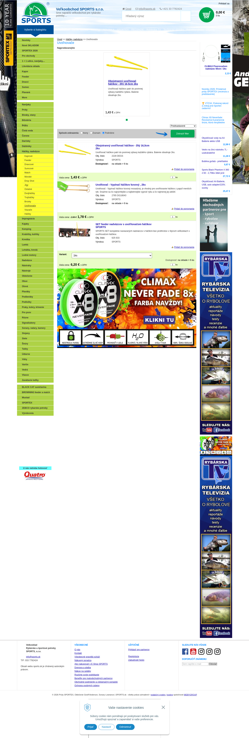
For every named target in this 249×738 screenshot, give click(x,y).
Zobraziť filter (182, 133)
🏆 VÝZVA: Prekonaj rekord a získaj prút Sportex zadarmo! (215, 106)
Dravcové (29, 164)
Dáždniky (27, 146)
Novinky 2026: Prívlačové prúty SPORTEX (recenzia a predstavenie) (215, 91)
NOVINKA (108, 29)
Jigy (26, 185)
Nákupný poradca (83, 660)
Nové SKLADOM (30, 45)
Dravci (25, 82)
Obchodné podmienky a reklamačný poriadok (96, 682)
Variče (25, 364)
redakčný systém (158, 695)
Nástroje (26, 270)
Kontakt (78, 653)
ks (177, 177)
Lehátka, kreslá (30, 250)
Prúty (25, 110)
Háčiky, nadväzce (31, 151)
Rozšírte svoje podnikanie (87, 675)
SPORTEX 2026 (30, 50)
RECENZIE (137, 29)
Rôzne (25, 317)
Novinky (26, 40)
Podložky (27, 302)
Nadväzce (27, 260)
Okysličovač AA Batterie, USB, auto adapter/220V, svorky (214, 184)
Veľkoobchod (62, 29)
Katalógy (95, 29)
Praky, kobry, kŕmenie (33, 307)
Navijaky (26, 104)
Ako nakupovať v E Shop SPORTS (91, 664)
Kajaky (25, 224)
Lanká (25, 244)
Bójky (25, 125)
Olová (25, 286)
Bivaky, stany (29, 115)
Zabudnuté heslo (136, 660)
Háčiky (28, 214)
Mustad (26, 397)
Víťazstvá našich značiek (35, 446)
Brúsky (28, 201)
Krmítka (26, 239)
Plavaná (26, 92)
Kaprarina (28, 436)
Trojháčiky (29, 197)
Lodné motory (29, 255)
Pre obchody (28, 56)
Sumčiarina (29, 441)
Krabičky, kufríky (30, 234)
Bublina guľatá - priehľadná (215, 161)
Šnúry (25, 343)
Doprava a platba (83, 667)
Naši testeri (29, 451)
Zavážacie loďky (30, 380)
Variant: (63, 254)
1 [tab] (127, 120)
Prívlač (26, 425)
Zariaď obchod (80, 29)
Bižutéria (26, 120)
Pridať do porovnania (184, 169)
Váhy (24, 359)
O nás (77, 649)
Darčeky (26, 141)
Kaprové (29, 156)
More (24, 97)
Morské (28, 177)
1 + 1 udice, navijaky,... (33, 61)
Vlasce (25, 375)
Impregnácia (28, 218)
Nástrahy (26, 265)
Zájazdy (210, 29)
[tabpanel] (126, 84)
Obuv (25, 281)
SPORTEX (27, 403)
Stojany (26, 333)
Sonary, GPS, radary (33, 420)
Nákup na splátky (83, 671)
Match (27, 172)
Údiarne (26, 354)
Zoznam (96, 133)
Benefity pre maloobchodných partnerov (94, 678)
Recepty (27, 456)
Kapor (25, 71)
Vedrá (25, 369)
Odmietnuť (125, 726)
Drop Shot (29, 181)
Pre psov (26, 312)
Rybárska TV (153, 29)
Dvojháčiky (30, 193)
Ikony (85, 133)
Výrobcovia (28, 413)
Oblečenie (27, 276)
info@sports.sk (147, 8)
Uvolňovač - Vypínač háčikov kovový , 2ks (121, 184)
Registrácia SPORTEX (34, 462)
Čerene (25, 136)
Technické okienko (173, 29)
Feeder (25, 76)
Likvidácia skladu (31, 66)
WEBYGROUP (190, 695)
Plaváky (26, 291)
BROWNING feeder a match (36, 392)
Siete (24, 338)
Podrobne (109, 133)
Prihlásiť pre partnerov (139, 649)
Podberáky (27, 297)
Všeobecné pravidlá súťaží (87, 657)
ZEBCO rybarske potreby (35, 408)
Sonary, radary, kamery (34, 328)
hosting (170, 695)
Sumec (25, 87)
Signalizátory (28, 323)
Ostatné (28, 189)
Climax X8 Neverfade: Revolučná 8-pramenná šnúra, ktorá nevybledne (213, 120)
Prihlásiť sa (224, 3)
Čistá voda (27, 130)
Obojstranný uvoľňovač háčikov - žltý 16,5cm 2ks (123, 82)
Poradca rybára (195, 29)
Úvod (128, 8)
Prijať (91, 726)
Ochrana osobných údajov (87, 685)
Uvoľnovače (30, 205)
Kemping (26, 229)
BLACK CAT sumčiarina (34, 387)
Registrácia (133, 656)
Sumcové (29, 168)
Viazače (28, 210)
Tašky (25, 349)
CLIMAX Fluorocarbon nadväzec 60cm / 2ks (216, 67)
